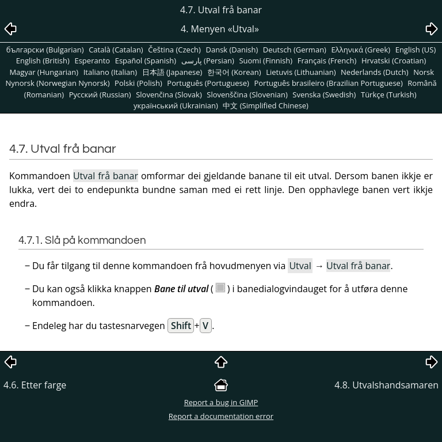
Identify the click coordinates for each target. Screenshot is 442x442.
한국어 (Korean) (234, 72)
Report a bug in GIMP (221, 402)
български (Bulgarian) (45, 49)
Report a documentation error (221, 416)
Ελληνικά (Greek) (361, 49)
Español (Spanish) (145, 60)
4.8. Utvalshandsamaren (386, 385)
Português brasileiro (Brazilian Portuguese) (328, 83)
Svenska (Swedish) (324, 94)
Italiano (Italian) (110, 72)
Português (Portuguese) (208, 83)
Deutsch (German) (294, 49)
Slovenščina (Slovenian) (247, 94)
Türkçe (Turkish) (389, 94)
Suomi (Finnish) (265, 60)
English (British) (43, 60)
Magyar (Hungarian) (43, 72)
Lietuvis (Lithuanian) (301, 72)
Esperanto (92, 60)
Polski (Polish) (138, 83)
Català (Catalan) (116, 49)
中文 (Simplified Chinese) (265, 105)
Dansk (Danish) (232, 49)
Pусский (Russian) (100, 94)
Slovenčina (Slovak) (169, 94)
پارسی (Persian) (207, 60)
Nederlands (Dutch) (375, 72)
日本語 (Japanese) (172, 72)
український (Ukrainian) (176, 105)
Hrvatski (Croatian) (393, 60)
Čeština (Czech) (174, 49)
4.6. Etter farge (34, 385)
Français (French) (327, 60)
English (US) (415, 49)
